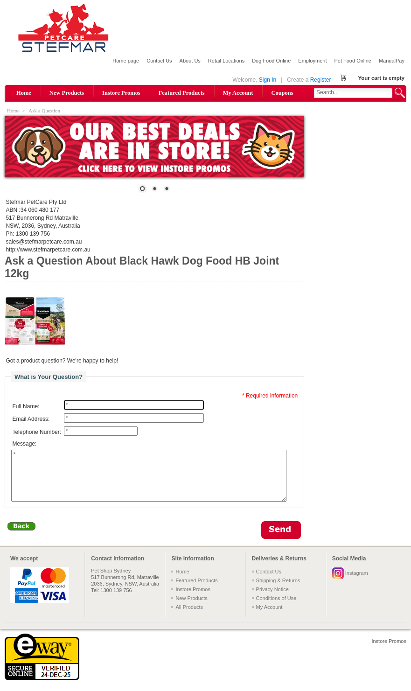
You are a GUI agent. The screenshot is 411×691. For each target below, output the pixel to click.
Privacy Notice (272, 599)
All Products (189, 617)
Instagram (356, 583)
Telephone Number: (36, 432)
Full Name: (25, 406)
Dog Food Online (271, 60)
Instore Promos (121, 93)
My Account (238, 93)
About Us (190, 60)
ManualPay (391, 60)
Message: (24, 444)
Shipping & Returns (278, 590)
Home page (125, 60)
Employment (312, 60)
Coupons (282, 93)
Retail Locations (226, 60)
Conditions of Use (276, 608)
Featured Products (182, 93)
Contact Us (159, 60)
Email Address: (30, 419)
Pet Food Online (352, 60)
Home (23, 93)
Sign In (267, 80)
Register (320, 80)
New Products (66, 93)
